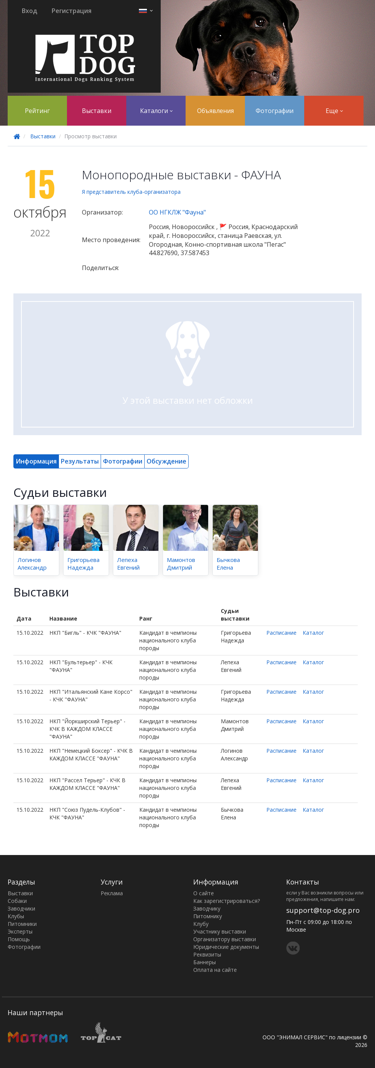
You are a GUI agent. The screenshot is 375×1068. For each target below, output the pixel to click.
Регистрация (71, 11)
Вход (29, 11)
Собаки (17, 900)
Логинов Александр (32, 563)
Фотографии (274, 110)
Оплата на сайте (215, 969)
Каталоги (156, 110)
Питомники (22, 923)
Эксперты (20, 931)
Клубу (201, 923)
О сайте (203, 893)
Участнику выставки (219, 931)
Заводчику (206, 908)
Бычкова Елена (228, 563)
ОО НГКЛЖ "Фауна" (177, 212)
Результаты (80, 461)
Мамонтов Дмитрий (181, 563)
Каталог (313, 632)
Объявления (215, 110)
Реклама (112, 893)
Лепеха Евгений (128, 563)
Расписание (281, 632)
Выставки (96, 110)
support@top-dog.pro (323, 910)
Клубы (16, 916)
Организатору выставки (224, 939)
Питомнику (207, 916)
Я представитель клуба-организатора (131, 191)
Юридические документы (226, 946)
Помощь (19, 939)
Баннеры (204, 962)
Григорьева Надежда (83, 563)
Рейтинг (37, 110)
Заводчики (21, 908)
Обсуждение (166, 461)
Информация (36, 461)
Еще (334, 110)
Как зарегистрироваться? (226, 900)
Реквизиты (207, 954)
